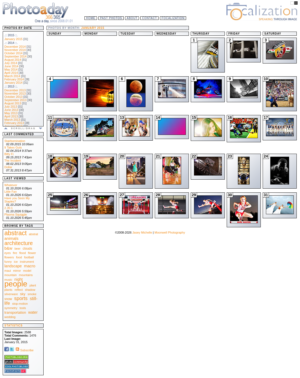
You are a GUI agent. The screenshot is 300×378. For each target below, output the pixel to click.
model (27, 270)
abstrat (33, 234)
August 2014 (12, 59)
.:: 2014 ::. (11, 42)
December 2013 (15, 90)
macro (29, 266)
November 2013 (15, 93)
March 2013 (12, 119)
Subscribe (24, 350)
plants (8, 289)
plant (32, 285)
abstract (15, 233)
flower (32, 253)
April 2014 (11, 72)
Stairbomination (14, 141)
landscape (13, 266)
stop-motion (20, 303)
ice (16, 261)
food (19, 257)
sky (23, 294)
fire (15, 253)
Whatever (10, 185)
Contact (149, 18)
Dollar (8, 167)
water (33, 312)
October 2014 (13, 53)
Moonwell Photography (169, 232)
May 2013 (10, 113)
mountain (10, 275)
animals (11, 238)
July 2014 (10, 63)
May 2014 (10, 69)
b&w (8, 248)
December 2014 (15, 46)
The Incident (12, 160)
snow (8, 299)
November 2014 (15, 50)
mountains (26, 275)
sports (21, 298)
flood (22, 253)
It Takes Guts (13, 147)
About (132, 18)
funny (8, 261)
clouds (27, 248)
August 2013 (12, 103)
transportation (15, 312)
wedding (10, 317)
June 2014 (11, 66)
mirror (17, 270)
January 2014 (13, 82)
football (29, 257)
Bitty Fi (9, 154)
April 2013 (11, 116)
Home (90, 18)
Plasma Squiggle (15, 214)
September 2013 (15, 100)
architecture (18, 243)
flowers (9, 257)
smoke (32, 294)
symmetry (10, 308)
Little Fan (10, 191)
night (18, 279)
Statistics (13, 325)
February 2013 (14, 123)
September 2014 (15, 56)
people (15, 284)
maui (7, 270)
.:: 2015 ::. (11, 35)
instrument (27, 261)
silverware (11, 294)
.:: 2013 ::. (11, 86)
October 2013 (13, 96)
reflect (18, 289)
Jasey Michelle (142, 232)
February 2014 (14, 79)
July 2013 (10, 106)
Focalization (173, 18)
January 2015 (13, 39)
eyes (7, 253)
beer (17, 248)
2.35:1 (8, 208)
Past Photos (111, 18)
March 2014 (12, 76)
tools (23, 308)
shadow (30, 289)
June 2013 (11, 109)
